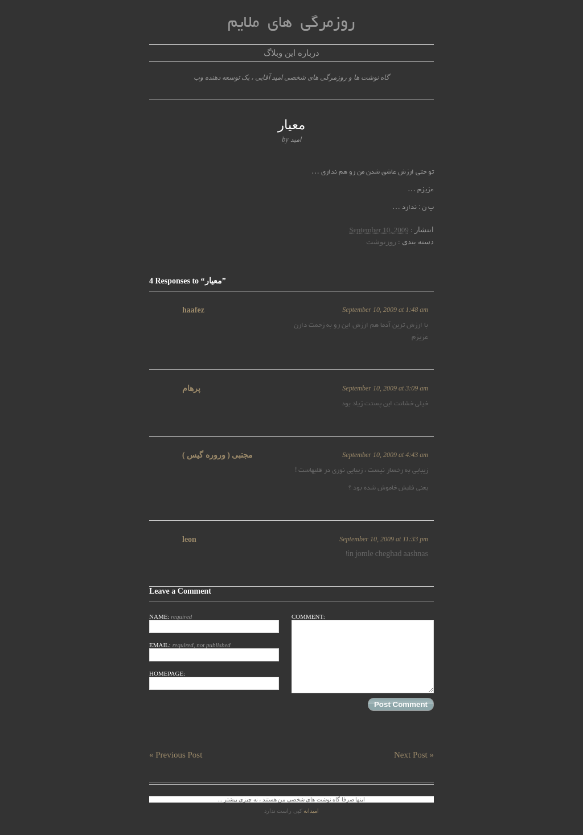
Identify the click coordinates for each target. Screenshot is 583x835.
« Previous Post (175, 754)
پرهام (191, 388)
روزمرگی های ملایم (291, 23)
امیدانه (311, 811)
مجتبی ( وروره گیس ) (217, 455)
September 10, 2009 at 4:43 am (385, 455)
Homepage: (214, 680)
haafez (193, 310)
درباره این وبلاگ (291, 52)
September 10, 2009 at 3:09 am (385, 388)
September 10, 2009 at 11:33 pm (383, 539)
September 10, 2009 (379, 229)
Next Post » (414, 754)
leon (189, 539)
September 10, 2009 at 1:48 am (385, 310)
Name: (214, 623)
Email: (214, 651)
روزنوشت (381, 241)
